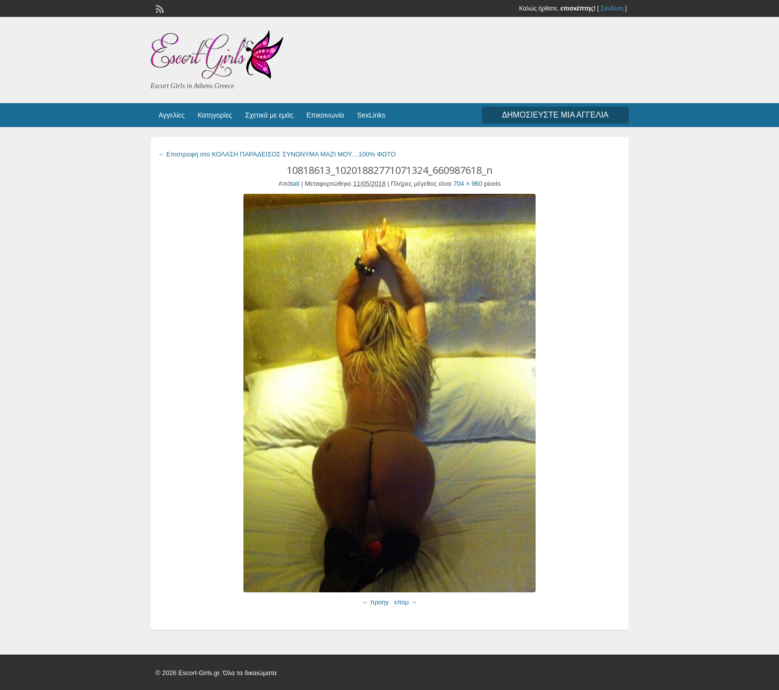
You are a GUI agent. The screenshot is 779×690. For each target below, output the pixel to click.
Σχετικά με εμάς (269, 115)
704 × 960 (467, 183)
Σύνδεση (611, 8)
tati (295, 183)
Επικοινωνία (325, 115)
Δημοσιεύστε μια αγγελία (555, 115)
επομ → (405, 602)
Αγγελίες (172, 115)
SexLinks (371, 115)
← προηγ (375, 602)
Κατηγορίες (215, 115)
